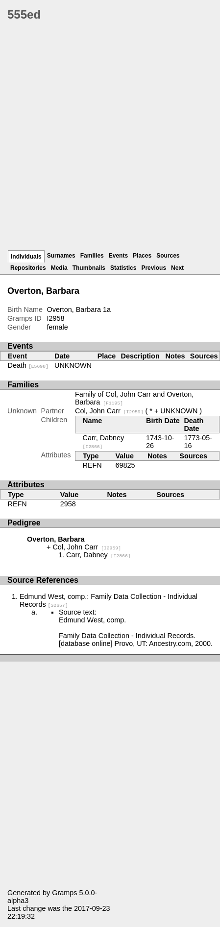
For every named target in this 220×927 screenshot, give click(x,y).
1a (107, 309)
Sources (167, 255)
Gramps (64, 893)
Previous (153, 267)
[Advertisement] (110, 139)
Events (118, 255)
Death (28, 365)
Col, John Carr (109, 411)
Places (142, 255)
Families (92, 255)
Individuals (26, 256)
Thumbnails (89, 267)
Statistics (123, 267)
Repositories (28, 267)
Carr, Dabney (98, 555)
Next (177, 267)
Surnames (61, 255)
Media (59, 267)
